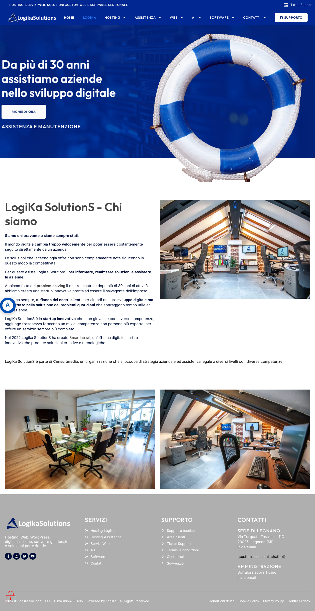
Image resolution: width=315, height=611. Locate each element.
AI (196, 18)
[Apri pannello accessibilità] (8, 305)
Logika (89, 17)
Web (176, 18)
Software (222, 18)
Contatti (254, 18)
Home (69, 17)
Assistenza (148, 18)
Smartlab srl (79, 337)
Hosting (115, 18)
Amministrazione (259, 566)
